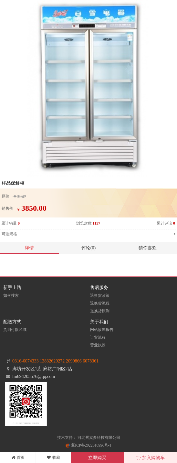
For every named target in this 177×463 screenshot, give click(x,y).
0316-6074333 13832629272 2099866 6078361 (55, 361)
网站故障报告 (101, 329)
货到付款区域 (14, 329)
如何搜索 (11, 295)
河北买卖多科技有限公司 (99, 437)
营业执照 (98, 345)
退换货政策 (99, 295)
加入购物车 (150, 457)
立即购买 (97, 457)
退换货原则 (99, 311)
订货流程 (98, 337)
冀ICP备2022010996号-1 (88, 445)
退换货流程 (99, 303)
